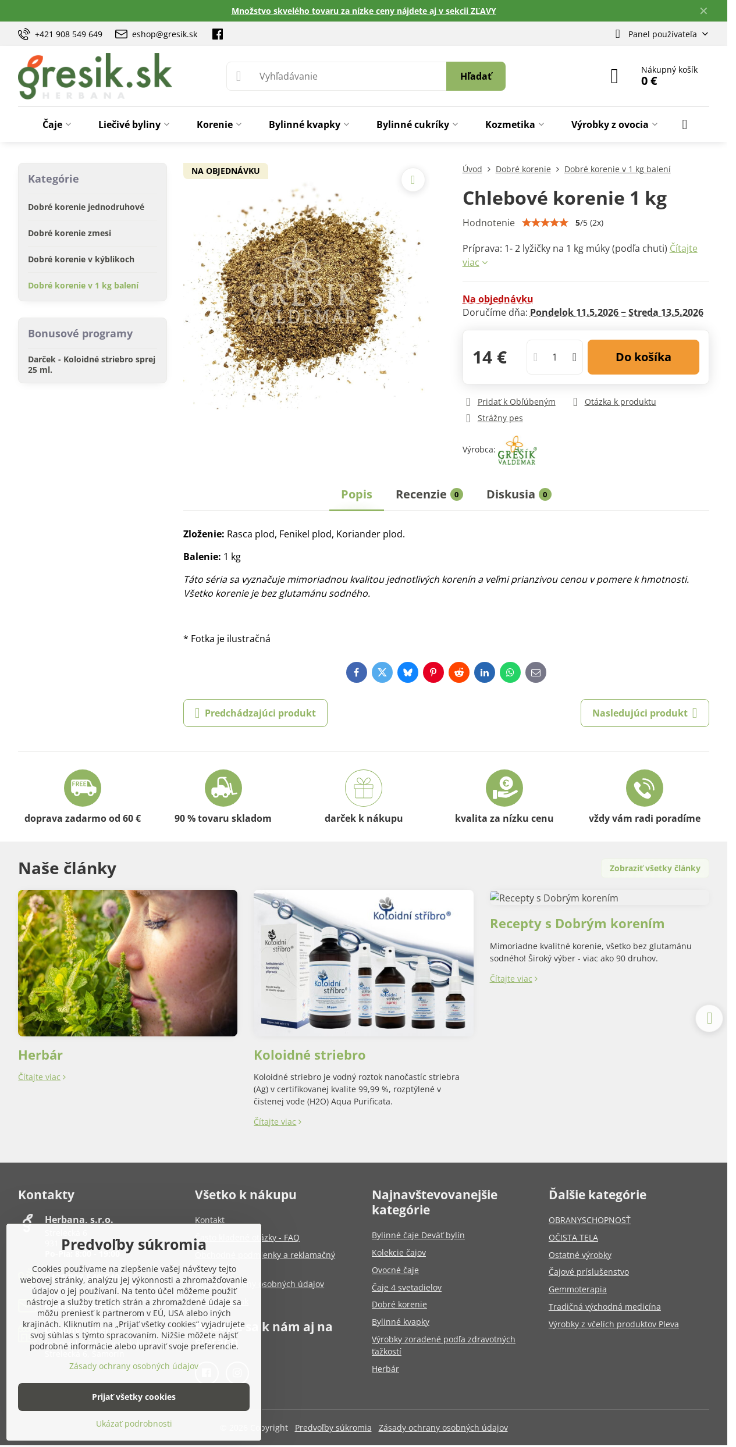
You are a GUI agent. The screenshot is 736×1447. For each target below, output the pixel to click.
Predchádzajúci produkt (255, 713)
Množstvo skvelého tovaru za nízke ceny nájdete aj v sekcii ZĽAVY (364, 10)
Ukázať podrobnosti (134, 1423)
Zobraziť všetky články (655, 868)
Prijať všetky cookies (134, 1396)
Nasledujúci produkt (645, 713)
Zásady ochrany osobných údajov (443, 1427)
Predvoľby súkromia (333, 1427)
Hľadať (476, 76)
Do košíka (643, 357)
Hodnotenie (489, 222)
